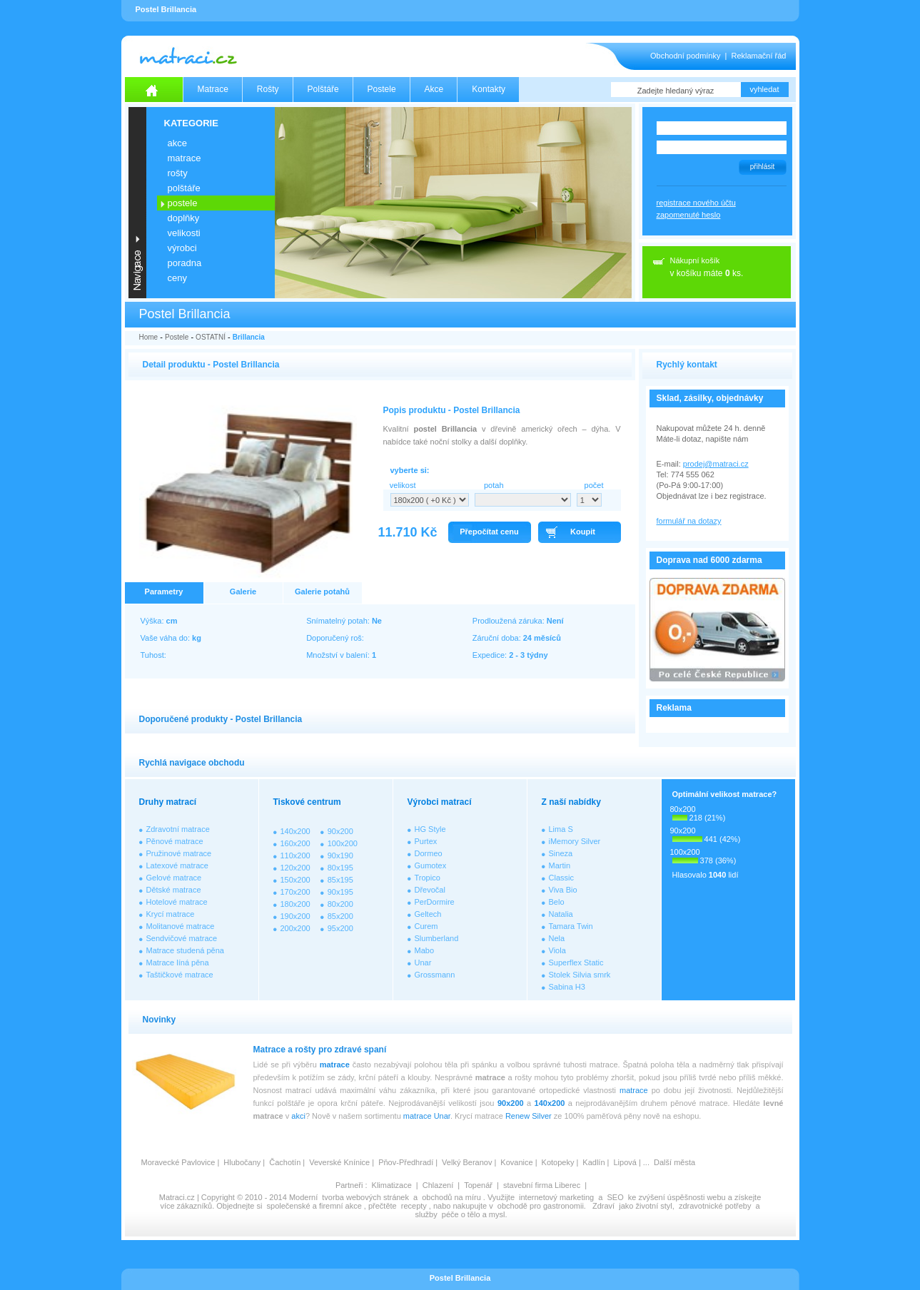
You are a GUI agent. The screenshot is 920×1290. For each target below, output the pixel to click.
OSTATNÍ (211, 337)
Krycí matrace (170, 914)
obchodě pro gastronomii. (542, 1206)
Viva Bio (563, 889)
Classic (561, 877)
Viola (557, 950)
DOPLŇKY (184, 218)
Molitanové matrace (180, 926)
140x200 (295, 831)
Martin (560, 865)
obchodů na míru (451, 1197)
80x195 (340, 867)
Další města (674, 1162)
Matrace (213, 89)
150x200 (295, 879)
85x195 (340, 879)
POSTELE (183, 203)
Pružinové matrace (179, 853)
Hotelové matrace (177, 902)
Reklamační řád (758, 55)
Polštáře (323, 89)
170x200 (295, 892)
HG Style (430, 829)
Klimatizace (392, 1185)
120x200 (295, 867)
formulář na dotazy (689, 521)
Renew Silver (528, 1116)
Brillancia (249, 337)
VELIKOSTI (184, 233)
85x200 (340, 916)
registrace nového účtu (696, 202)
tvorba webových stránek (365, 1197)
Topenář (478, 1185)
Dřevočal (430, 889)
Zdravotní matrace (178, 829)
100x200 (343, 843)
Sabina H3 (567, 986)
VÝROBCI (182, 248)
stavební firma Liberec (541, 1185)
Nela (557, 938)
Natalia (561, 914)
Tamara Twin (571, 926)
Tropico (427, 877)
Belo (557, 902)
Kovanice (516, 1162)
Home (148, 337)
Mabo (425, 950)
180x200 (295, 904)
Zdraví (603, 1206)
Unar (423, 962)
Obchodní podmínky (685, 55)
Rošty (268, 89)
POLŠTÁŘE (184, 188)
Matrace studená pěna (185, 950)
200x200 (295, 928)
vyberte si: (410, 470)
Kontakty (488, 89)
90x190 (340, 855)
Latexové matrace (177, 865)
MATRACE (184, 158)
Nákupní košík (695, 260)
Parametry (164, 591)
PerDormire (435, 902)
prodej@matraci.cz (716, 463)
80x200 (340, 904)
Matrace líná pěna (177, 962)
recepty (414, 1206)
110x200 (295, 855)
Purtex (426, 841)
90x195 (340, 892)
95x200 (340, 928)
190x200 (295, 916)
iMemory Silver (575, 841)
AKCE (177, 143)
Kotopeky (558, 1162)
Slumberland (437, 938)
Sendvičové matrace (182, 938)
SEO (615, 1197)
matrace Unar (426, 1116)
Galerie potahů (322, 591)
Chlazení (438, 1185)
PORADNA (185, 263)
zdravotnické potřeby (715, 1206)
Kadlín (593, 1162)
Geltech (428, 914)
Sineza (561, 853)
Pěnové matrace (174, 841)
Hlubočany (242, 1162)
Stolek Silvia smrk (580, 974)
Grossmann (435, 974)
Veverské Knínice (339, 1162)
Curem (426, 926)
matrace (335, 1064)
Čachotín (284, 1162)
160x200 (295, 843)
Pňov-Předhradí (405, 1162)
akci (298, 1116)
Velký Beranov (467, 1162)
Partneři (349, 1185)
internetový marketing (556, 1197)
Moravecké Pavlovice (178, 1162)
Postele (382, 89)
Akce (434, 89)
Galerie (243, 591)
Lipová (624, 1162)
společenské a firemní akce (314, 1206)
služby (426, 1214)
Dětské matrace (173, 889)
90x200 (340, 831)
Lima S (561, 829)
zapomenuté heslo (689, 214)
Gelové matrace (174, 877)
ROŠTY (178, 173)
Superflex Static (576, 962)
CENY (177, 278)
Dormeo (429, 853)
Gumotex (431, 865)
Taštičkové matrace (179, 974)
